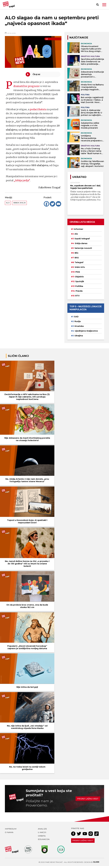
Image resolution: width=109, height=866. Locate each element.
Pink (77, 272)
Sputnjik (79, 281)
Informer (78, 229)
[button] (104, 4)
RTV (77, 295)
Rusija (77, 321)
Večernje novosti (83, 248)
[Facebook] (46, 204)
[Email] (58, 204)
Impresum (10, 829)
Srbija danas (81, 243)
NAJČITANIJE (78, 37)
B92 (77, 257)
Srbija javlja (19, 203)
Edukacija (43, 839)
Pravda (79, 291)
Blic (76, 253)
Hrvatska (79, 326)
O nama (9, 832)
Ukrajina (78, 335)
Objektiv (79, 276)
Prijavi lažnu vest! (82, 840)
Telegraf (79, 262)
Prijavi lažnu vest (87, 799)
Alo (8, 203)
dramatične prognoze (26, 86)
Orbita (42, 836)
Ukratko (79, 177)
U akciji (42, 832)
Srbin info (80, 267)
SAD (76, 316)
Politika (79, 286)
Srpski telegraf (82, 238)
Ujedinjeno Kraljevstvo (86, 331)
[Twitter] (52, 204)
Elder (96, 862)
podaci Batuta (38, 109)
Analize (42, 829)
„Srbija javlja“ (22, 180)
